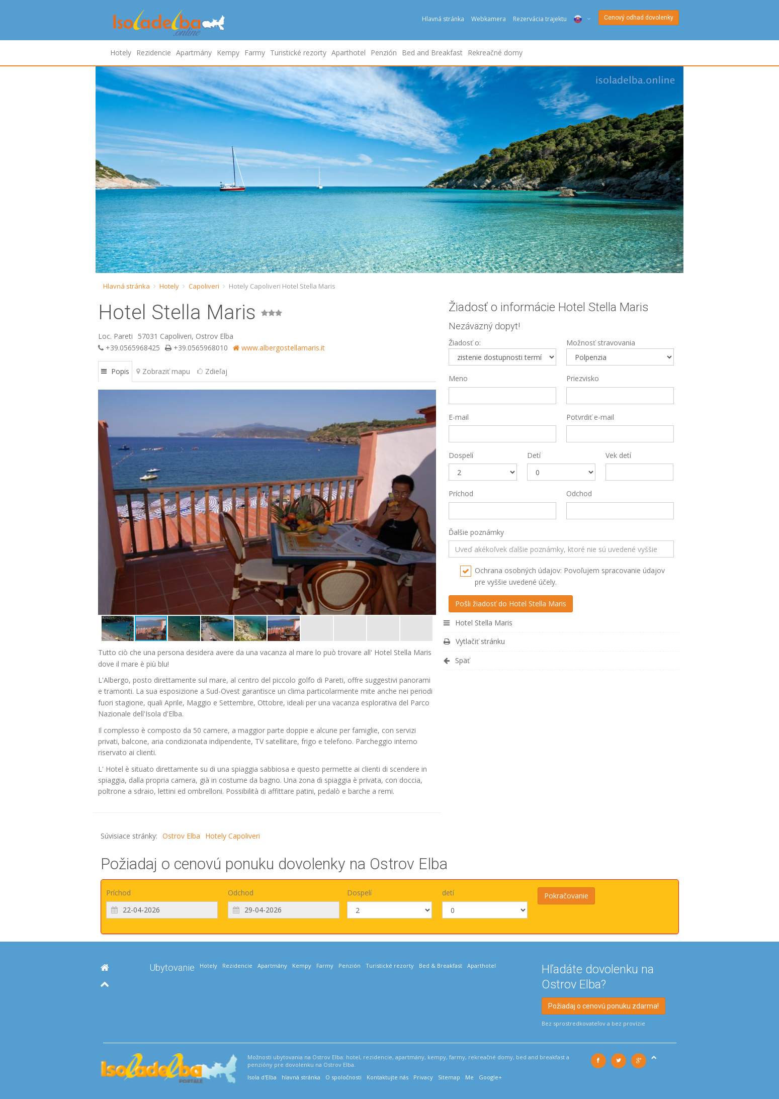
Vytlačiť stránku (474, 641)
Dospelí (461, 455)
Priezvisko (582, 378)
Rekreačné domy (495, 52)
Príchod (461, 493)
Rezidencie (153, 52)
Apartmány (194, 52)
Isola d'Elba (262, 1077)
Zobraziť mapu (163, 371)
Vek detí (618, 455)
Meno (458, 378)
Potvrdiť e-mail (590, 417)
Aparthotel (348, 52)
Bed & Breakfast (440, 965)
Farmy (254, 52)
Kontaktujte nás (387, 1077)
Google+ (490, 1077)
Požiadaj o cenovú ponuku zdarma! (603, 1006)
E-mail (459, 417)
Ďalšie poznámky (476, 532)
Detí (534, 455)
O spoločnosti (343, 1077)
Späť (457, 660)
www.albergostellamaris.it (279, 347)
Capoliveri (204, 286)
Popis (115, 371)
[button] (107, 502)
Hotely (120, 52)
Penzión (384, 52)
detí (448, 892)
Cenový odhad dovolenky (638, 17)
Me (469, 1077)
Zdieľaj (212, 371)
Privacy (423, 1077)
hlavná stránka (301, 1077)
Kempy (228, 52)
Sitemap (449, 1077)
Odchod (579, 493)
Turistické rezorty (298, 52)
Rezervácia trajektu (540, 19)
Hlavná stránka (443, 19)
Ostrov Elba (181, 836)
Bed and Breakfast (432, 52)
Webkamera (488, 19)
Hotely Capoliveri (232, 836)
